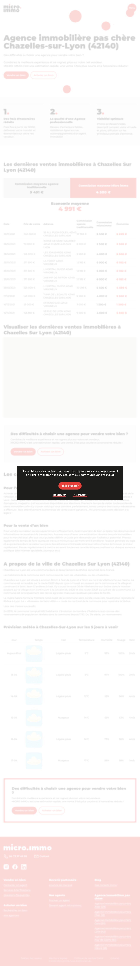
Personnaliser (80, 494)
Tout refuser (59, 494)
